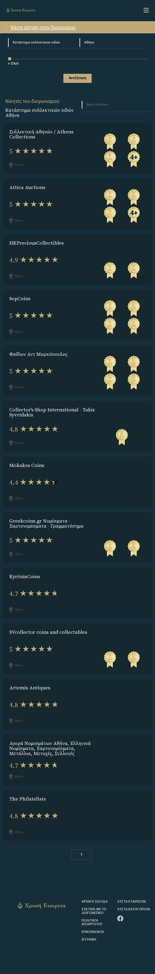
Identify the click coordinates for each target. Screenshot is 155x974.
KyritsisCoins (24, 576)
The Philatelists (27, 798)
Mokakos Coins (26, 465)
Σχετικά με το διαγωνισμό (94, 911)
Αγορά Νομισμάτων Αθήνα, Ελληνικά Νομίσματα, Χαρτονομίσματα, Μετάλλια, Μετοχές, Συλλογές (50, 748)
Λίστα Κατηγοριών (133, 909)
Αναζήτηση (77, 78)
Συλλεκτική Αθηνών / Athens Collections (41, 134)
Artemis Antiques (29, 687)
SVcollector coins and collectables (48, 632)
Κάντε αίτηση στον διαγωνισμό (40, 27)
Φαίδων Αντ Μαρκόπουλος (38, 354)
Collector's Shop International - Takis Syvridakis (52, 412)
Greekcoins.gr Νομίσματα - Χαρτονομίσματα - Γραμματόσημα (46, 523)
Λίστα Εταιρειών (131, 902)
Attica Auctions (27, 187)
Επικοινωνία (93, 932)
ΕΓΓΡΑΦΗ (89, 940)
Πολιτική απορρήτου (92, 922)
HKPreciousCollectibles (36, 242)
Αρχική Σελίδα (95, 902)
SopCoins (19, 298)
